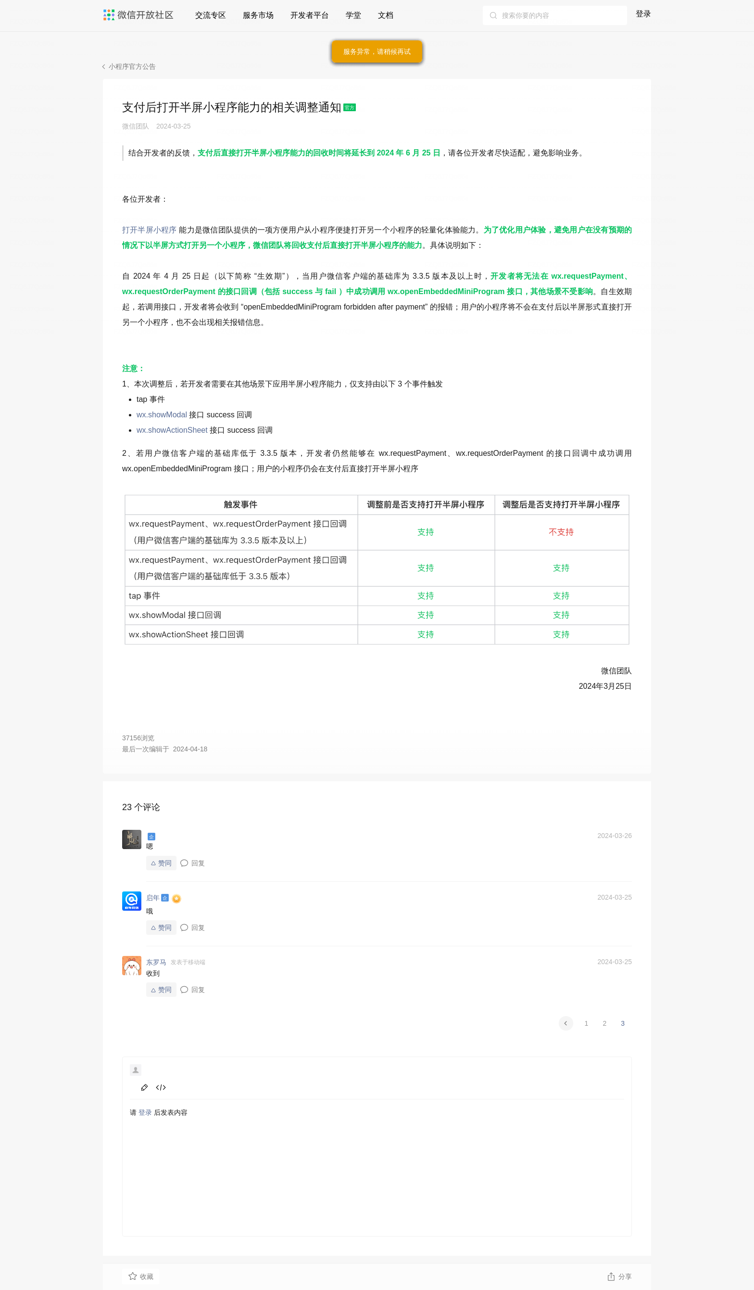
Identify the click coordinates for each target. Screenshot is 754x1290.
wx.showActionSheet (172, 430)
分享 (619, 1276)
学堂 (353, 15)
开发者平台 (309, 15)
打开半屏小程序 (149, 230)
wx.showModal (162, 415)
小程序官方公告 (132, 66)
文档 (385, 15)
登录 (643, 14)
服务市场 (258, 15)
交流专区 (210, 15)
